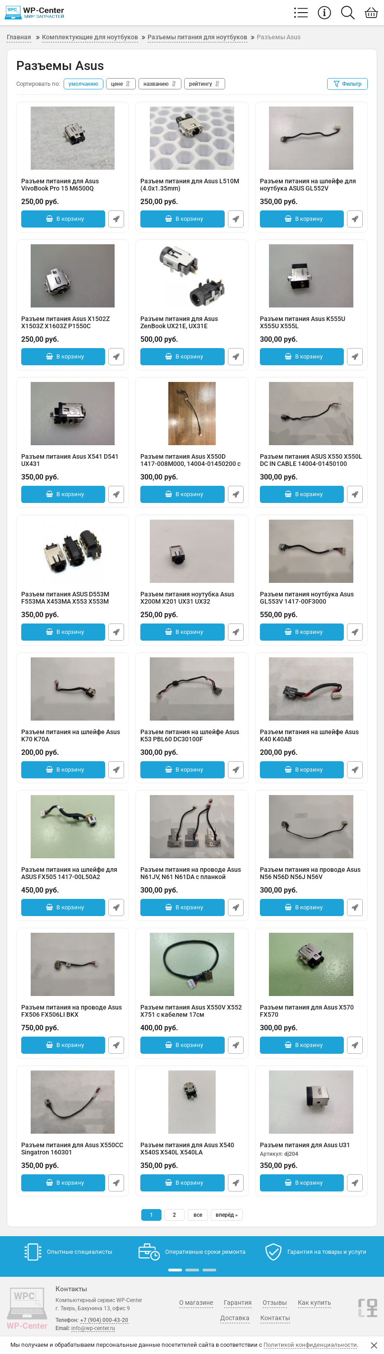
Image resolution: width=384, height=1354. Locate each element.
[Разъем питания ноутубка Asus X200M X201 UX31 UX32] (191, 551)
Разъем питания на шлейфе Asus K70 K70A (72, 740)
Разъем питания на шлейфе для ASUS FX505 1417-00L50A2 (72, 878)
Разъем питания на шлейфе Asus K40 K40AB (311, 740)
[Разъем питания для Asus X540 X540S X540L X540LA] (191, 1102)
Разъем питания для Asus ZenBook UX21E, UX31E (191, 327)
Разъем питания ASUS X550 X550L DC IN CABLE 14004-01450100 (311, 465)
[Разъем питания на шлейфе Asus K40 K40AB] (311, 689)
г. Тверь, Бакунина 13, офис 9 (93, 1308)
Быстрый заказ (116, 219)
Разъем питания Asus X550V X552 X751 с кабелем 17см (191, 1016)
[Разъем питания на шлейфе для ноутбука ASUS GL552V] (311, 138)
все (198, 1215)
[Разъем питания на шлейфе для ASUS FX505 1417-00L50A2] (72, 826)
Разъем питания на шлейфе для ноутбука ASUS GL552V (311, 189)
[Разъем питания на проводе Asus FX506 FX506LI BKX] (72, 964)
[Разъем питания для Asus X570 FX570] (311, 964)
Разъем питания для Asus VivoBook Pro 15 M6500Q (72, 189)
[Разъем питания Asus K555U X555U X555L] (311, 275)
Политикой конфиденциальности (310, 1344)
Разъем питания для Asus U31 (311, 1149)
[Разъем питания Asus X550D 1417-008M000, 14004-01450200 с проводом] (191, 413)
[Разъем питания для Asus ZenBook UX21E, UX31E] (191, 275)
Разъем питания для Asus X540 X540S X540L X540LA (191, 1153)
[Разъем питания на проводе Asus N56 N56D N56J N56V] (311, 826)
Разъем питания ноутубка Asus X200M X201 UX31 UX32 (191, 602)
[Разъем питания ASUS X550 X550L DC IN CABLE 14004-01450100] (311, 413)
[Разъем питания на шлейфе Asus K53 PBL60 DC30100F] (191, 689)
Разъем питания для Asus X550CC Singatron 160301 (72, 1153)
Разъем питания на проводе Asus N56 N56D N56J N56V (311, 878)
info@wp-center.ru (93, 1328)
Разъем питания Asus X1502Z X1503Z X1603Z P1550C (72, 327)
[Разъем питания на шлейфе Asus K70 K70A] (72, 689)
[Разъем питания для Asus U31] (311, 1102)
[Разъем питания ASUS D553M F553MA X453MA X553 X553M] (72, 551)
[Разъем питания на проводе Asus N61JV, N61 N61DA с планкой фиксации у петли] (191, 826)
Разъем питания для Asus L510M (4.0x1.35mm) (191, 189)
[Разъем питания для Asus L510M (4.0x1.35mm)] (191, 138)
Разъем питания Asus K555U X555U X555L (311, 327)
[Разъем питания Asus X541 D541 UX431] (72, 413)
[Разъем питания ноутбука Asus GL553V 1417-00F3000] (311, 551)
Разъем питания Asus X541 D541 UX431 (72, 465)
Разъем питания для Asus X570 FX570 (311, 1016)
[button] (175, 1270)
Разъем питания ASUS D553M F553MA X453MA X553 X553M (72, 602)
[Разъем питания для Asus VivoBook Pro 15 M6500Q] (72, 138)
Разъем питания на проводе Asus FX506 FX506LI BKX (72, 1016)
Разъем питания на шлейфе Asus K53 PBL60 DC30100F (191, 740)
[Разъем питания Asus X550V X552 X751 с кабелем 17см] (191, 964)
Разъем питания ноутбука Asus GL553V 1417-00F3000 (311, 602)
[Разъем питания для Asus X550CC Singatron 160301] (72, 1102)
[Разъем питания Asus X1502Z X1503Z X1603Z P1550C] (72, 275)
